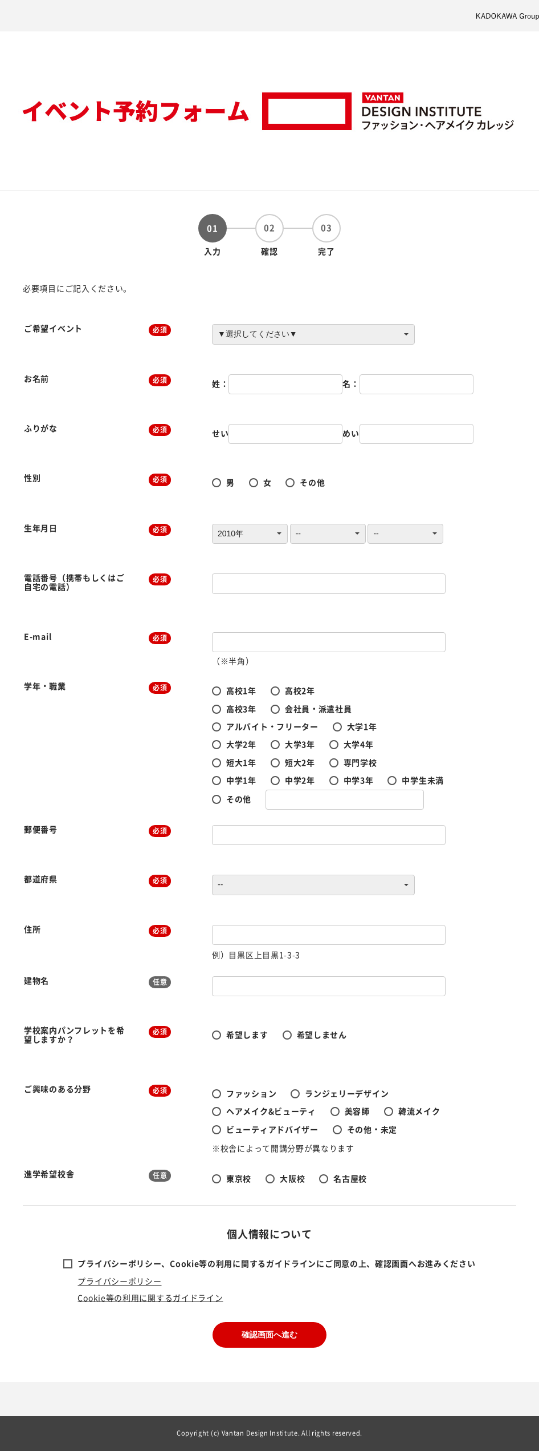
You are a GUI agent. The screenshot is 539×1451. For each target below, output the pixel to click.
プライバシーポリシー (119, 1281)
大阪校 (292, 1178)
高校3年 (241, 708)
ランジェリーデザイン (347, 1093)
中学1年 (241, 780)
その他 (312, 482)
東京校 (238, 1178)
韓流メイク (419, 1111)
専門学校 (360, 762)
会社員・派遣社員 (318, 708)
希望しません (322, 1034)
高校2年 (300, 690)
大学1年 (362, 726)
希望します (247, 1034)
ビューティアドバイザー (272, 1129)
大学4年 (359, 744)
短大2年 (300, 762)
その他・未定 (372, 1129)
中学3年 (359, 780)
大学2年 (241, 744)
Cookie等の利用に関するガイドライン (150, 1297)
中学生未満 (423, 780)
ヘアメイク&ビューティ (271, 1111)
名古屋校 (350, 1178)
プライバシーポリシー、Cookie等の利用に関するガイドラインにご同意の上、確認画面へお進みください (276, 1263)
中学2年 (300, 780)
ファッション (251, 1093)
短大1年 (241, 762)
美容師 (357, 1111)
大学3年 (300, 744)
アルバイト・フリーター (272, 726)
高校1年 (241, 690)
